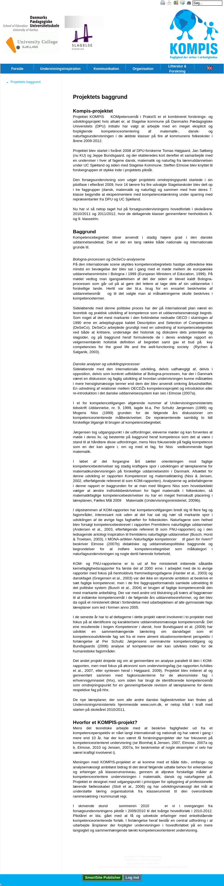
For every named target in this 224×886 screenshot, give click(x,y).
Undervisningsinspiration (60, 69)
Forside (17, 69)
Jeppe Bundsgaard (150, 856)
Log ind (132, 877)
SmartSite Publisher (103, 877)
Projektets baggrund (25, 82)
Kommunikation (106, 69)
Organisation (143, 69)
